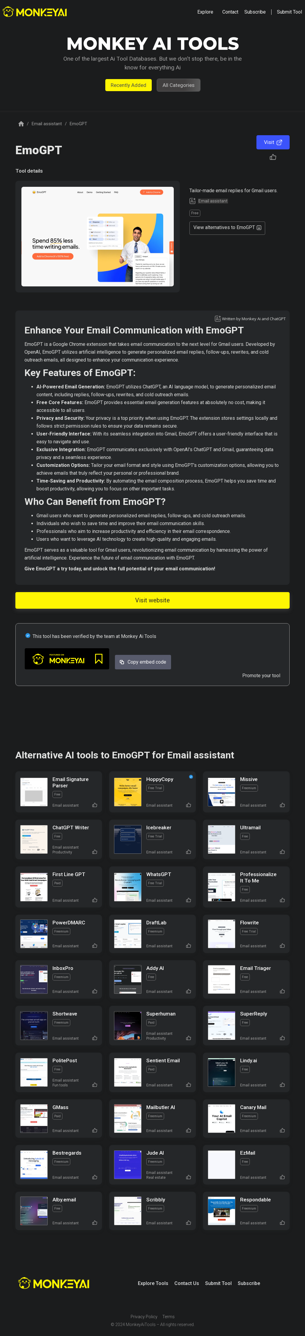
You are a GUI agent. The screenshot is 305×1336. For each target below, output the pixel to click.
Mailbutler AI (160, 1107)
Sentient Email (163, 1060)
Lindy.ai (248, 1060)
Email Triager (255, 968)
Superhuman (161, 1014)
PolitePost (64, 1060)
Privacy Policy (144, 1316)
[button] (205, 12)
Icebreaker (158, 827)
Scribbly (155, 1200)
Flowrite (249, 923)
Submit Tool (218, 1283)
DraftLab (156, 923)
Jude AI (155, 1153)
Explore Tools (153, 1283)
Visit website (152, 600)
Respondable (255, 1200)
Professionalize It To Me (258, 877)
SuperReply (253, 1014)
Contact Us (186, 1283)
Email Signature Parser (70, 782)
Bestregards (66, 1153)
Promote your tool (261, 675)
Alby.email (64, 1200)
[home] (35, 12)
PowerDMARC (68, 923)
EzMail (247, 1153)
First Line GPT (68, 874)
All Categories (179, 85)
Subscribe (249, 1283)
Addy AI (155, 968)
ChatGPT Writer (70, 827)
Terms (168, 1316)
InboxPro (62, 968)
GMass (60, 1107)
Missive (249, 779)
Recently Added (128, 85)
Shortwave (64, 1014)
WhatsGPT (158, 874)
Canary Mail (253, 1107)
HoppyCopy (159, 779)
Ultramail (250, 827)
